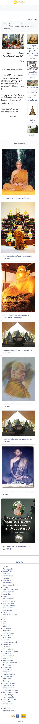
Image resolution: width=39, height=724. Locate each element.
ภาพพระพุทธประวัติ (9, 674)
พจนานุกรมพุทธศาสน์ (10, 642)
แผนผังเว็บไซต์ (7, 571)
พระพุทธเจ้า (7, 672)
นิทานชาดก (6, 681)
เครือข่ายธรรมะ (8, 580)
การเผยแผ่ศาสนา (8, 592)
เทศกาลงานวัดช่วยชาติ (10, 589)
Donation (6, 587)
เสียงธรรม (6, 647)
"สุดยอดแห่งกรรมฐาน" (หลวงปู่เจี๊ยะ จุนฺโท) (17, 198)
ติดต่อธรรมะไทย (8, 576)
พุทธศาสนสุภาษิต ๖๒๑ (10, 690)
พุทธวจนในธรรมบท (9, 683)
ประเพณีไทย (7, 594)
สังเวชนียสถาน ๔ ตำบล (10, 692)
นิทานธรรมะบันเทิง (9, 605)
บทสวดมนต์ (7, 658)
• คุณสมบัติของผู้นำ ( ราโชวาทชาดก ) (33, 74)
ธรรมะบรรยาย (7, 608)
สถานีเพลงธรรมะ (8, 649)
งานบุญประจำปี (8, 667)
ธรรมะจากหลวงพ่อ (17, 24)
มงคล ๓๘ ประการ (9, 685)
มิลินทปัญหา (7, 644)
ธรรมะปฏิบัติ (7, 653)
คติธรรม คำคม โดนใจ (10, 615)
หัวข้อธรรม (6, 640)
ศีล (4, 619)
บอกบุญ (5, 596)
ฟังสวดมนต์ (7, 631)
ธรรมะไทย (20, 721)
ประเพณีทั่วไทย (7, 669)
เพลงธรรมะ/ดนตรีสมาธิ (10, 651)
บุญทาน (5, 621)
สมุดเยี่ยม (6, 578)
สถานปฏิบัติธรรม (8, 599)
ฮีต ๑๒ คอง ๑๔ (8, 665)
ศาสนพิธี (5, 706)
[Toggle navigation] (4, 8)
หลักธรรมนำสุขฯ (8, 660)
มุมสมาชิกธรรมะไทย (9, 585)
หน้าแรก (5, 24)
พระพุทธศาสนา (8, 635)
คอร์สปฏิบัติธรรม (8, 633)
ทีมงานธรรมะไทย (8, 569)
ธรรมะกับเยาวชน (8, 603)
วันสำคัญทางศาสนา (9, 711)
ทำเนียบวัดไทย (7, 701)
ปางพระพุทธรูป (8, 695)
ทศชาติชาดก (7, 679)
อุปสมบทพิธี (6, 708)
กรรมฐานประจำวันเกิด (10, 663)
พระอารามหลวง (8, 704)
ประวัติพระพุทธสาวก (9, 676)
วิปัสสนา (5, 626)
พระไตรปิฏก (7, 637)
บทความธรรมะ (7, 610)
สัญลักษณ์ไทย (7, 583)
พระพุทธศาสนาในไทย (9, 699)
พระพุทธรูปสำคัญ (8, 697)
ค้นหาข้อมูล (6, 573)
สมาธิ (4, 624)
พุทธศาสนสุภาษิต (8, 688)
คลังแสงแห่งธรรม (8, 656)
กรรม (4, 617)
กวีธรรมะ (6, 612)
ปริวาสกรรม (7, 628)
